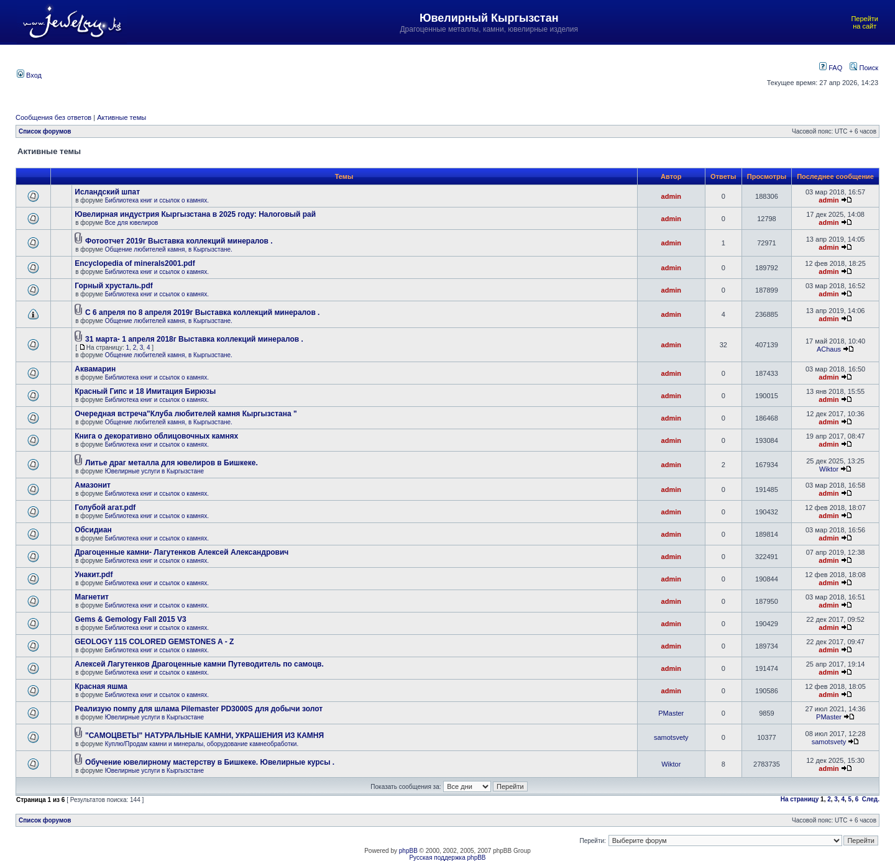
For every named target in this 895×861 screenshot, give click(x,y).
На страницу (800, 799)
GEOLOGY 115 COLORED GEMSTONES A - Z (154, 641)
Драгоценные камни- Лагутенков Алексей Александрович (181, 552)
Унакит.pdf (93, 574)
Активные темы (121, 117)
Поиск (864, 67)
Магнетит (92, 597)
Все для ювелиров (131, 222)
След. (870, 799)
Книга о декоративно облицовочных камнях (156, 436)
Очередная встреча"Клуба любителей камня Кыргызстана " (185, 413)
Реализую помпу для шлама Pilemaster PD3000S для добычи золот (199, 708)
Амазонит (93, 485)
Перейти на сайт (864, 22)
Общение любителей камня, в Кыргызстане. (168, 249)
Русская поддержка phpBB (447, 857)
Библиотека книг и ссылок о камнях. (157, 200)
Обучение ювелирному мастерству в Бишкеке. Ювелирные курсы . (209, 762)
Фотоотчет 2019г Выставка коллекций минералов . (179, 241)
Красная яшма (101, 686)
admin (671, 196)
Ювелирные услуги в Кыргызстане (154, 471)
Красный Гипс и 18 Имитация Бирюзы (145, 391)
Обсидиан (93, 530)
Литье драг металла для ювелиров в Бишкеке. (171, 462)
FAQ (830, 67)
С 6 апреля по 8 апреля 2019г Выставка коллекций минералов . (202, 312)
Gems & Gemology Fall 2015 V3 (130, 619)
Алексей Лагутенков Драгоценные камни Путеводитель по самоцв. (199, 664)
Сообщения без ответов (53, 117)
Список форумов (45, 131)
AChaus (829, 349)
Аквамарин (95, 369)
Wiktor (828, 469)
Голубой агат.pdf (105, 507)
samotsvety (671, 737)
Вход (29, 75)
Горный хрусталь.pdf (114, 285)
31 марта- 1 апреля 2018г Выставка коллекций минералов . (194, 339)
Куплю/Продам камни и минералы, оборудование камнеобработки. (202, 743)
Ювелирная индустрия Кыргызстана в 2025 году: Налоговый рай (195, 214)
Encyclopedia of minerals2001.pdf (135, 263)
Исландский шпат (107, 192)
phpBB (408, 850)
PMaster (671, 713)
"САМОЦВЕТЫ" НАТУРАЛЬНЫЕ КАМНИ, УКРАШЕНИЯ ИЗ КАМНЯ (204, 735)
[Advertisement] (386, 74)
